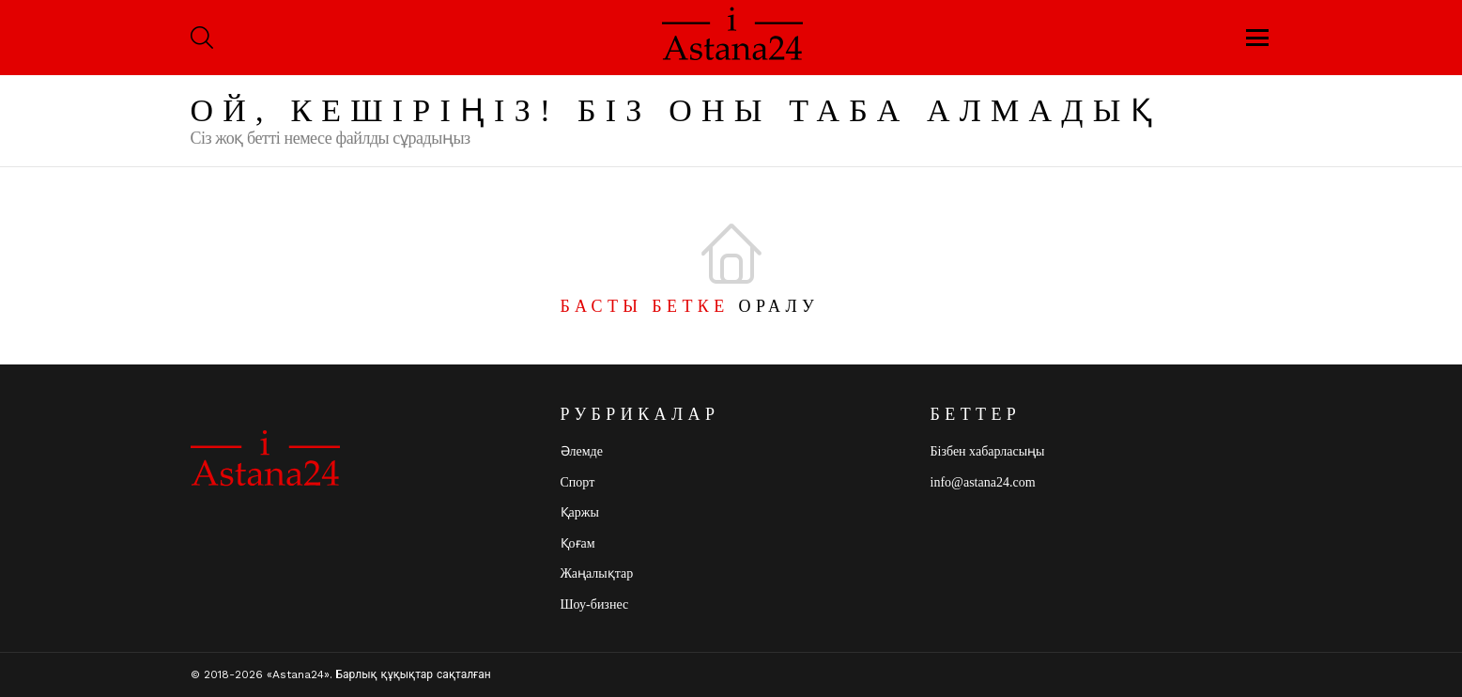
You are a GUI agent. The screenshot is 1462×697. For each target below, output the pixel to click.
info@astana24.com (983, 482)
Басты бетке (645, 306)
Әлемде (582, 451)
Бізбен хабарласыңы (988, 451)
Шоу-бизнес (595, 604)
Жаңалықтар (597, 573)
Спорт (578, 482)
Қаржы (580, 512)
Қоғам (578, 543)
